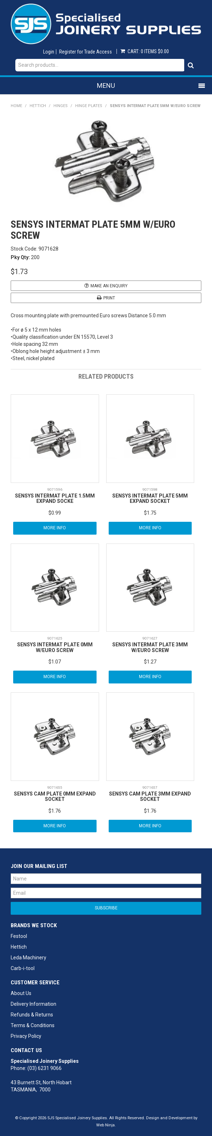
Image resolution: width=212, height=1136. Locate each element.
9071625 (54, 638)
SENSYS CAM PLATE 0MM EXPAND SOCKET (55, 796)
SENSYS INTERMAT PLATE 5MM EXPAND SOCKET (150, 498)
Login (48, 51)
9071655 (54, 787)
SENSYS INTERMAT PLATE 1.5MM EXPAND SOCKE (55, 498)
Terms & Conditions (33, 1025)
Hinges (60, 105)
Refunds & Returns (32, 1015)
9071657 (150, 787)
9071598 (150, 489)
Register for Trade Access (85, 51)
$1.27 (150, 662)
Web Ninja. (106, 1125)
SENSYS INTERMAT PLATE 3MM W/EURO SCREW (150, 647)
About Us (21, 993)
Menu (106, 85)
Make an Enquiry (109, 285)
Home (16, 105)
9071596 (54, 489)
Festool (19, 936)
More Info (54, 527)
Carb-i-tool (23, 968)
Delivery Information (33, 1004)
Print (109, 298)
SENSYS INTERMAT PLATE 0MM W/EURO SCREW (55, 647)
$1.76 (54, 811)
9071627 (150, 638)
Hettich (38, 105)
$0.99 (54, 513)
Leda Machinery (28, 957)
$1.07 (54, 662)
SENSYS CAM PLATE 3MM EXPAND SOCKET (150, 796)
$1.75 (150, 513)
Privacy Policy (26, 1036)
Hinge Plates (88, 105)
